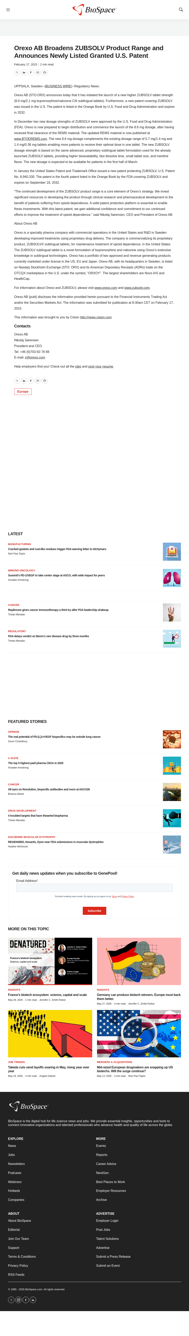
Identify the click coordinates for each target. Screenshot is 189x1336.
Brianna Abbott (16, 794)
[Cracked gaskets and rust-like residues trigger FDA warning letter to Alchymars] (172, 552)
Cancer (13, 604)
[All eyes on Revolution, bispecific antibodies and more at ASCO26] (172, 792)
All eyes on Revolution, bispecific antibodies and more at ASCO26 (49, 789)
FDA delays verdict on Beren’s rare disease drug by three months (48, 636)
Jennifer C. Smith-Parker (52, 1000)
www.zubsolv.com (137, 287)
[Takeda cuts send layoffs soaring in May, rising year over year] (50, 1033)
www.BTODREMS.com (30, 139)
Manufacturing (19, 544)
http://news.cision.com (96, 317)
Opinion (13, 731)
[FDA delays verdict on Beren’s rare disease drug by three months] (172, 639)
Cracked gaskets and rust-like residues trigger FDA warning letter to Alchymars (57, 549)
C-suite (13, 758)
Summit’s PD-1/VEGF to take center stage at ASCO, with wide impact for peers (56, 575)
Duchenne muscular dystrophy (31, 837)
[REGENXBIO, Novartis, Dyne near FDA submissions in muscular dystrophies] (172, 845)
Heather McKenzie (18, 846)
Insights (14, 989)
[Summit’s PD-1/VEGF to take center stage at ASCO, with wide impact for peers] (172, 578)
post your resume (100, 366)
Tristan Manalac (16, 614)
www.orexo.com (106, 287)
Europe (23, 391)
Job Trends (16, 1062)
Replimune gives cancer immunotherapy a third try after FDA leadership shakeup (58, 609)
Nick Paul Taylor (16, 553)
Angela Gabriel (47, 1076)
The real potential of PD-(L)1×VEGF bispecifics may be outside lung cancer (54, 736)
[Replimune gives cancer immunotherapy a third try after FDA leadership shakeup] (172, 612)
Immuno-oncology (21, 570)
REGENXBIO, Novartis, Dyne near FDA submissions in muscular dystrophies (56, 842)
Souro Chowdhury (17, 741)
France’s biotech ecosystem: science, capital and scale (47, 995)
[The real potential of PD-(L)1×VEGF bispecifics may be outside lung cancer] (172, 739)
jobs (78, 366)
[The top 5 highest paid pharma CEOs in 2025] (172, 766)
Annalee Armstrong (18, 580)
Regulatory (17, 631)
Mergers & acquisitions (114, 1062)
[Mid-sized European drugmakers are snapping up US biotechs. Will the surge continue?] (139, 1033)
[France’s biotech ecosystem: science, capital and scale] (50, 961)
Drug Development (22, 810)
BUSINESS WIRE (58, 86)
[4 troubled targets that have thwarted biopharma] (172, 818)
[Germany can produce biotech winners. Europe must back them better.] (139, 961)
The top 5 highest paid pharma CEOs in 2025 (35, 763)
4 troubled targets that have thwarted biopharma (38, 815)
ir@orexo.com (35, 357)
